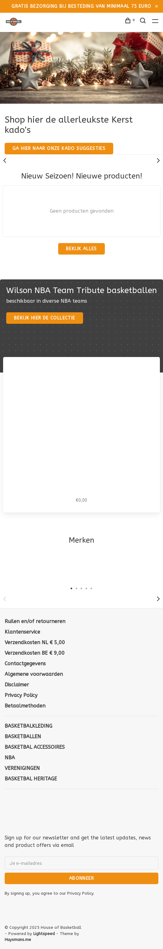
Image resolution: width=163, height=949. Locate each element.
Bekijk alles (81, 248)
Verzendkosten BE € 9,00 (35, 653)
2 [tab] (76, 587)
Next (158, 160)
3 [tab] (81, 587)
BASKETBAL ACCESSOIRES (35, 747)
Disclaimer (17, 685)
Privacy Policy (21, 695)
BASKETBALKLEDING (28, 726)
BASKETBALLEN (23, 736)
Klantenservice (22, 632)
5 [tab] (91, 587)
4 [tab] (86, 587)
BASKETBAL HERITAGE (31, 779)
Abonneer (81, 878)
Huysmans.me (18, 939)
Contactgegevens (25, 664)
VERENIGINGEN (22, 768)
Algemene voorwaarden (34, 674)
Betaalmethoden (25, 706)
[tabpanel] (41, 567)
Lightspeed (44, 933)
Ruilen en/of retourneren (35, 621)
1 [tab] (71, 587)
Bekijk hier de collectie (44, 318)
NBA (10, 758)
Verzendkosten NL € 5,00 (35, 642)
